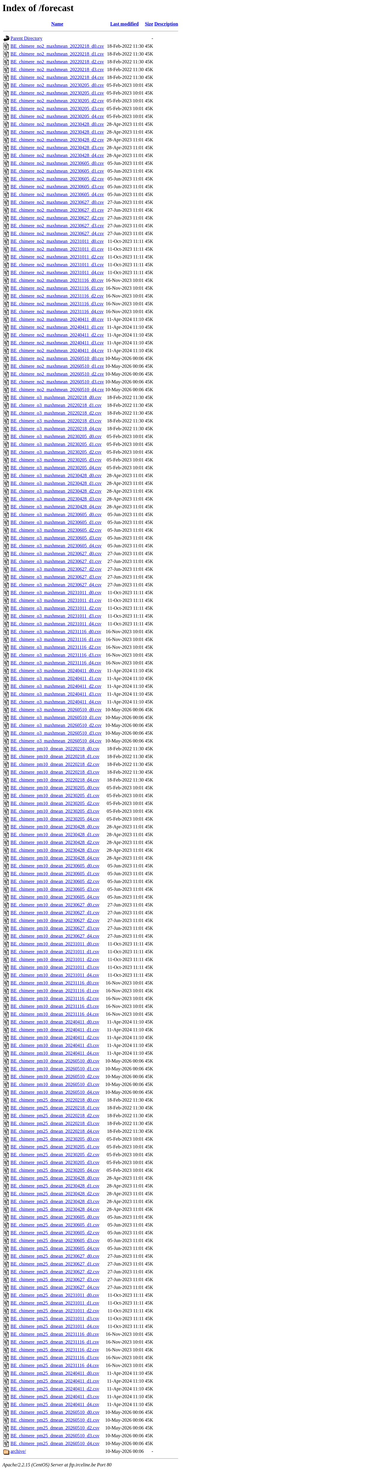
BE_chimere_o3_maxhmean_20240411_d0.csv (55, 670)
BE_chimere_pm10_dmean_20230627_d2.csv (54, 920)
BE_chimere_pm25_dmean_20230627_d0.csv (54, 1256)
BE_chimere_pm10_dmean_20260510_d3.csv (54, 1084)
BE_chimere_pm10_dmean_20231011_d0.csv (54, 943)
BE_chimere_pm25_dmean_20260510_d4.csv (54, 1443)
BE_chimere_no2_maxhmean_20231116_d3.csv (57, 303)
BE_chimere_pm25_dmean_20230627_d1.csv (54, 1263)
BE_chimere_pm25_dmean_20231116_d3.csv (54, 1357)
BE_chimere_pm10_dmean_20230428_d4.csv (54, 858)
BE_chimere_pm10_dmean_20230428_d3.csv (54, 850)
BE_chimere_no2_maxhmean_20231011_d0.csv (57, 241)
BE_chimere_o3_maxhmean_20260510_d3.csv (56, 733)
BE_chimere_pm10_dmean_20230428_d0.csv (54, 826)
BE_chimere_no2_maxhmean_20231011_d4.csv (57, 272)
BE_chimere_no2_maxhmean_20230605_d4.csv (57, 194)
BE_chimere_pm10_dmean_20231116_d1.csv (54, 990)
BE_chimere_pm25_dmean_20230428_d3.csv (54, 1201)
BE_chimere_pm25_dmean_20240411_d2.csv (54, 1388)
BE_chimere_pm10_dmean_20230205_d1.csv (54, 795)
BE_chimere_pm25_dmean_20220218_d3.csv (54, 1123)
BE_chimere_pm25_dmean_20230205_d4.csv (54, 1170)
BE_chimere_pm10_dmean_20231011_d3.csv (54, 967)
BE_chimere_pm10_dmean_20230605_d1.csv (54, 873)
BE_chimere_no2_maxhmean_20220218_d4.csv (57, 77)
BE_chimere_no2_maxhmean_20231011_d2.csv (57, 256)
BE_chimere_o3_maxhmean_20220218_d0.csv (56, 397)
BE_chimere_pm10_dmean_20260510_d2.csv (54, 1076)
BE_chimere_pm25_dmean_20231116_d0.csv (54, 1334)
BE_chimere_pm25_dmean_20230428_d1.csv (54, 1185)
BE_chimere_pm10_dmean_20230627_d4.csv (54, 936)
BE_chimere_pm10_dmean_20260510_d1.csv (54, 1068)
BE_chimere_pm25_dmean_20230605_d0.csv (54, 1217)
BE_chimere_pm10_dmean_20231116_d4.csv (54, 1014)
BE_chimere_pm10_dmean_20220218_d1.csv (54, 756)
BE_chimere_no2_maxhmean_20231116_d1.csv (57, 288)
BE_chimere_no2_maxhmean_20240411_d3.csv (57, 342)
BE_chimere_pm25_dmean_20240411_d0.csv (54, 1373)
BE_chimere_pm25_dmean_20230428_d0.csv (54, 1178)
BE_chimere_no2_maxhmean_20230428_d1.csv (57, 132)
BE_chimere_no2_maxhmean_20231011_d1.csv (57, 249)
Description (166, 23)
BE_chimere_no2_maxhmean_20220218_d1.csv (57, 53)
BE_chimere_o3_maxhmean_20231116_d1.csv (55, 639)
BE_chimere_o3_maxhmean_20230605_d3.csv (56, 537)
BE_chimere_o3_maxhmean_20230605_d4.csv (56, 545)
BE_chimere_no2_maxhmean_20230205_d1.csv (57, 92)
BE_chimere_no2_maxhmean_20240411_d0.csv (57, 319)
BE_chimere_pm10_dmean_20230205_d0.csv (54, 787)
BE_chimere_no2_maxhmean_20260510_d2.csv (57, 374)
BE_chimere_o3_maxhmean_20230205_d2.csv (56, 452)
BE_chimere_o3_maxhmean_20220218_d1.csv (56, 405)
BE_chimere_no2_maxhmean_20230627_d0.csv (57, 202)
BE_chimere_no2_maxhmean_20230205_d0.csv (57, 85)
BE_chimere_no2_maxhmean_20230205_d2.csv (57, 100)
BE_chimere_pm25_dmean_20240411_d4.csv (54, 1404)
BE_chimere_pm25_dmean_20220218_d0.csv (54, 1099)
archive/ (18, 1451)
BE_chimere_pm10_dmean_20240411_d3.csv (54, 1045)
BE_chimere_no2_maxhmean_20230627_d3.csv (57, 225)
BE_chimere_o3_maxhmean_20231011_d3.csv (55, 616)
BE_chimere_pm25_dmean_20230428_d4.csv (54, 1209)
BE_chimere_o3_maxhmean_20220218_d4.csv (56, 428)
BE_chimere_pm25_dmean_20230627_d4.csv (54, 1287)
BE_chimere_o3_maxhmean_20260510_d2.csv (56, 725)
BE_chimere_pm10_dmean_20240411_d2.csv (54, 1037)
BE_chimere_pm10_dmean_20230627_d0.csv (54, 904)
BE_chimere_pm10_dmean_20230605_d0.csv (54, 865)
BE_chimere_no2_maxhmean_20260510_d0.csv (57, 358)
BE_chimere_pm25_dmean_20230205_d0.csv (54, 1139)
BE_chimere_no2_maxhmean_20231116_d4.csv (57, 311)
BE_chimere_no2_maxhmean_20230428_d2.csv (57, 139)
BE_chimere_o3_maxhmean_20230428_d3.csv (56, 498)
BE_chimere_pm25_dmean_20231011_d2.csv (54, 1310)
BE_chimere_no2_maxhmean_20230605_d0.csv (57, 163)
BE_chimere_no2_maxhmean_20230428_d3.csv (57, 147)
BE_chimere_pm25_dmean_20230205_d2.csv (54, 1154)
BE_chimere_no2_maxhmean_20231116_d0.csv (57, 280)
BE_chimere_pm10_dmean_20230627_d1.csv (54, 912)
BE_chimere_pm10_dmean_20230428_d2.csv (54, 842)
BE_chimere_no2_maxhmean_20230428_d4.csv (57, 155)
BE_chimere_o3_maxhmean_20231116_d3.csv (55, 655)
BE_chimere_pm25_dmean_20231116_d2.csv (54, 1349)
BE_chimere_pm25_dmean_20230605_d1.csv (54, 1224)
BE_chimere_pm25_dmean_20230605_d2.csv (54, 1232)
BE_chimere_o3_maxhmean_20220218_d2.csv (56, 413)
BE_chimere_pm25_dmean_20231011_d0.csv (54, 1295)
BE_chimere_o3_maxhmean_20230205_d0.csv (56, 436)
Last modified (124, 23)
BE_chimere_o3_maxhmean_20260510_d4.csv (56, 740)
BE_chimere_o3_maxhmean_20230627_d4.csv (56, 584)
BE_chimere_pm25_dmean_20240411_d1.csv (54, 1381)
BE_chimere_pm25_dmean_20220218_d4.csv (54, 1131)
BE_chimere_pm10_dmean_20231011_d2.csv (54, 959)
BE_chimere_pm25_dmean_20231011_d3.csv (54, 1318)
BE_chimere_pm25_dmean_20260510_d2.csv (54, 1427)
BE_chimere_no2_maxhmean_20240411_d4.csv (57, 350)
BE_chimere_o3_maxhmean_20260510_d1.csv (56, 717)
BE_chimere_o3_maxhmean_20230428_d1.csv (56, 483)
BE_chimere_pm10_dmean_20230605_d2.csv (54, 881)
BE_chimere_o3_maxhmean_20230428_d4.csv (56, 506)
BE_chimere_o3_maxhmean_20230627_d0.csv (56, 553)
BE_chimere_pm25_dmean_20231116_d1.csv (54, 1341)
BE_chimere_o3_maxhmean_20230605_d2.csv (56, 530)
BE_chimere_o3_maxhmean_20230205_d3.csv (56, 459)
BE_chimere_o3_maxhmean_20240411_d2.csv (55, 686)
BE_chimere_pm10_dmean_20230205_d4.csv (54, 818)
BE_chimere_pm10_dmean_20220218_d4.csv (54, 779)
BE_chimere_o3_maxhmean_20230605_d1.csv (56, 522)
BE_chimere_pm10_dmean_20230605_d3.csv (54, 889)
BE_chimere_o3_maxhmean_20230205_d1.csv (56, 444)
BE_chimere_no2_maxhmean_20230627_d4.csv (57, 233)
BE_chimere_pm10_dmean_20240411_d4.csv (54, 1053)
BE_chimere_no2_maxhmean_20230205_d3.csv (57, 108)
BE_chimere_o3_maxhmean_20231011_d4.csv (55, 623)
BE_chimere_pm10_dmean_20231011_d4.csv (54, 975)
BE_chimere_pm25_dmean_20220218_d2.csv (54, 1115)
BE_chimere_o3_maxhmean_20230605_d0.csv (56, 514)
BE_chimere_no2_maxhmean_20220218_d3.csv (57, 69)
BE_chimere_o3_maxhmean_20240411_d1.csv (55, 678)
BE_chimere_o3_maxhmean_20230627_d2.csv (56, 569)
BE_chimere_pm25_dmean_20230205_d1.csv (54, 1146)
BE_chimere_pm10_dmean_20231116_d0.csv (54, 982)
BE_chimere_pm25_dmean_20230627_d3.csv (54, 1279)
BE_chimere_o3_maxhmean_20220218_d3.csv (56, 420)
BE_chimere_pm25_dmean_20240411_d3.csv (54, 1396)
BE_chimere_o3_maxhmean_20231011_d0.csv (55, 592)
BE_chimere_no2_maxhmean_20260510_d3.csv (57, 381)
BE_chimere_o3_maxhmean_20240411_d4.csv (55, 701)
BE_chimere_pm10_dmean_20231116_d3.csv (54, 1006)
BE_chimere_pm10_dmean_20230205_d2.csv (54, 803)
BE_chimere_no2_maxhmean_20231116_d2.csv (57, 295)
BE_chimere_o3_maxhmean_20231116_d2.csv (55, 647)
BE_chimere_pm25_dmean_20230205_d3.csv (54, 1162)
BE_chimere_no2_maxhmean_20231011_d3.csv (57, 264)
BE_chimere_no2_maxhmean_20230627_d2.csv (57, 217)
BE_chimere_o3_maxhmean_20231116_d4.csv (55, 662)
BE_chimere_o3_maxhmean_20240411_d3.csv (55, 694)
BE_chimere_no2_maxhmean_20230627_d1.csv (57, 210)
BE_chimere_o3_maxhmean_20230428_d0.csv (56, 475)
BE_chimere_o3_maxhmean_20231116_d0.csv (55, 631)
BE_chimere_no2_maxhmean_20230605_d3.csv (57, 186)
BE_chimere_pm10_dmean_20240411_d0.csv (54, 1021)
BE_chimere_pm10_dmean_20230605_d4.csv (54, 897)
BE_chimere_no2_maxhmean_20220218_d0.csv (57, 46)
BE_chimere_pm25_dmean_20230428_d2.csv (54, 1193)
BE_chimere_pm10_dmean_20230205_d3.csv (54, 811)
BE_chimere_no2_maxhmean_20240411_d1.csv (57, 327)
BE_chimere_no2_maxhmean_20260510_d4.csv (57, 389)
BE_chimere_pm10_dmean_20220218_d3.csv (54, 772)
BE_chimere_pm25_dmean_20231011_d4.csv (54, 1326)
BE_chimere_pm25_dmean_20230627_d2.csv (54, 1271)
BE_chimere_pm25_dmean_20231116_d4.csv (54, 1365)
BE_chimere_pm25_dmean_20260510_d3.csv (54, 1435)
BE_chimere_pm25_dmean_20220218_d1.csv (54, 1107)
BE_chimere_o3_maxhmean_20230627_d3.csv (56, 576)
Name (57, 23)
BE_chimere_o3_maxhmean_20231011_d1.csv (55, 600)
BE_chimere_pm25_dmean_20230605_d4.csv (54, 1248)
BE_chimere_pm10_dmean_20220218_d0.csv (54, 748)
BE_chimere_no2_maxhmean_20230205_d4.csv (57, 116)
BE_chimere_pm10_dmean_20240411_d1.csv (54, 1029)
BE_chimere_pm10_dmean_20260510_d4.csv (54, 1092)
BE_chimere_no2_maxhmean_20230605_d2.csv (57, 178)
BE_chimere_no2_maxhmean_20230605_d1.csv (57, 171)
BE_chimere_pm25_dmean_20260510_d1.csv (54, 1420)
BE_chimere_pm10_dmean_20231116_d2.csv (54, 998)
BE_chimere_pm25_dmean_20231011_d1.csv (54, 1302)
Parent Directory (26, 38)
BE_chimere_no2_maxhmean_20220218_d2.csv (57, 61)
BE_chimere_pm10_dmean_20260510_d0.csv (54, 1060)
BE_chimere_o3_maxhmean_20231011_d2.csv (55, 608)
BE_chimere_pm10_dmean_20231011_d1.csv (54, 951)
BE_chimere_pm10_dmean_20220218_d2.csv (54, 764)
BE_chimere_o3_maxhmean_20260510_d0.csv (56, 709)
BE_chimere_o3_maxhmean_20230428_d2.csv (56, 491)
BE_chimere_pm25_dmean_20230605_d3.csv (54, 1240)
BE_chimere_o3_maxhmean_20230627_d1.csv (56, 561)
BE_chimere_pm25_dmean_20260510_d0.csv (54, 1412)
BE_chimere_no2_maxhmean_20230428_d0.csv (57, 124)
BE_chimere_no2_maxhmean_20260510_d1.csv (57, 366)
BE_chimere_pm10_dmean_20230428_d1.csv (54, 834)
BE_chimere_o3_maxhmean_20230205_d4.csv (56, 467)
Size (149, 23)
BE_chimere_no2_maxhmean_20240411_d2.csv (57, 334)
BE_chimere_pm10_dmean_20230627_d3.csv (54, 928)
